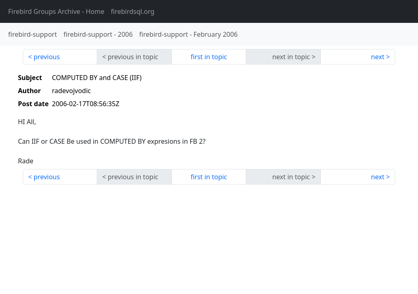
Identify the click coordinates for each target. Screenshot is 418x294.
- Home (56, 11)
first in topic (209, 56)
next (378, 56)
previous (46, 56)
